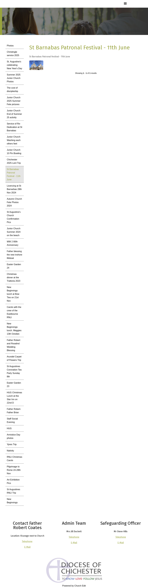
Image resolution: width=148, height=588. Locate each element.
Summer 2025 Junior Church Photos (14, 78)
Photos (10, 45)
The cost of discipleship (12, 89)
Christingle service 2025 (13, 53)
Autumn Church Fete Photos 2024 (14, 202)
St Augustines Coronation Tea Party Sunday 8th (14, 371)
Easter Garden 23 (14, 384)
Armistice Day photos (13, 436)
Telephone (27, 541)
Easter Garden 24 (14, 266)
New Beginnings (12, 501)
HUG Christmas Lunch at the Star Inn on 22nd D (14, 397)
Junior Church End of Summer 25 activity (14, 114)
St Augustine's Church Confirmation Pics (14, 217)
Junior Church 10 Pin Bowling (14, 151)
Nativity (10, 450)
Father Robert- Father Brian (14, 411)
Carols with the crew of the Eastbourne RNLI (14, 312)
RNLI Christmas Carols (14, 459)
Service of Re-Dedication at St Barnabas (14, 127)
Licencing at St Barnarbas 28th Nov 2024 (14, 189)
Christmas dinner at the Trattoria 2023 (13, 277)
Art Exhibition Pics (13, 481)
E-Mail (27, 547)
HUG (9, 428)
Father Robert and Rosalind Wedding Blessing (13, 345)
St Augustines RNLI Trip (13, 491)
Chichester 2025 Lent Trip (14, 161)
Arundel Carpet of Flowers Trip (14, 358)
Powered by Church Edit (74, 586)
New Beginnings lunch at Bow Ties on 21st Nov (13, 294)
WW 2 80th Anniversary (12, 243)
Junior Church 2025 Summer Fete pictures (14, 100)
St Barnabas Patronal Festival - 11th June (13, 174)
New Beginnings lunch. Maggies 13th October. (14, 328)
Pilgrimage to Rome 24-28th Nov (14, 470)
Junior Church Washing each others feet (14, 140)
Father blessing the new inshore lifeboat (14, 254)
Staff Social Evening (12, 420)
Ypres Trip (12, 444)
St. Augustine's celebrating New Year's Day (14, 65)
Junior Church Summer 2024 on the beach (14, 231)
